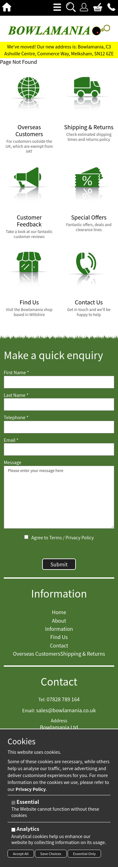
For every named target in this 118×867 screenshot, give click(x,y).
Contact (59, 681)
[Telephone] (59, 427)
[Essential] (13, 803)
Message (12, 462)
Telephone (16, 417)
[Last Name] (59, 404)
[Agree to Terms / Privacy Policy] (26, 537)
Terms (55, 537)
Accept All (21, 853)
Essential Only (84, 853)
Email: (28, 711)
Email (11, 440)
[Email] (59, 449)
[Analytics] (13, 830)
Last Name (16, 395)
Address (59, 721)
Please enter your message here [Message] (59, 497)
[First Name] (59, 382)
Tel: (42, 700)
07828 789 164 (63, 699)
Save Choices (50, 853)
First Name (16, 372)
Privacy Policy (79, 537)
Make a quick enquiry (53, 355)
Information (59, 593)
